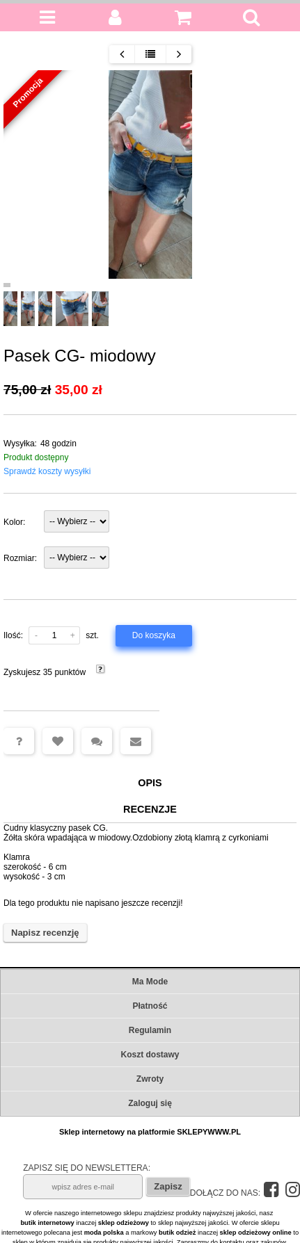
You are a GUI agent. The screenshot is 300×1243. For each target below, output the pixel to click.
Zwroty (150, 1079)
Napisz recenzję (45, 934)
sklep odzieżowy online (256, 1232)
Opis (149, 783)
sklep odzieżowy (123, 1222)
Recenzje (150, 809)
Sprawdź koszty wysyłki (46, 471)
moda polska (104, 1232)
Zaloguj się (150, 1103)
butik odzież (177, 1232)
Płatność (149, 1006)
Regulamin (150, 1030)
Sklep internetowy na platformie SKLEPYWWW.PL (150, 1132)
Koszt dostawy (149, 1054)
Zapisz (168, 1186)
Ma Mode (150, 981)
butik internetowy (47, 1222)
